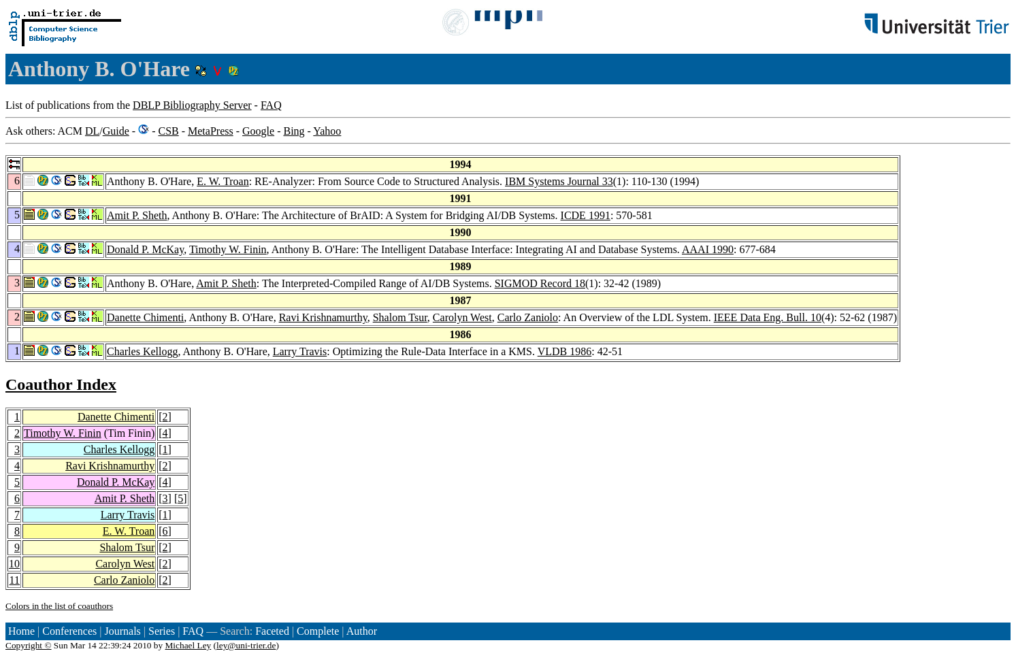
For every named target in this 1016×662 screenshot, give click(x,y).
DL (92, 131)
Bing (293, 131)
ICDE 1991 (585, 215)
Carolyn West (462, 317)
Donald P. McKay (145, 249)
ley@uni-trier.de (246, 645)
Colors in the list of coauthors (59, 606)
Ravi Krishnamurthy (323, 317)
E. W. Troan (222, 181)
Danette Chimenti (145, 317)
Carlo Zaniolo (527, 317)
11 (15, 580)
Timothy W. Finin (228, 249)
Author (361, 631)
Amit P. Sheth (137, 215)
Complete (318, 631)
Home (21, 631)
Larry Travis (300, 351)
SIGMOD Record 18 (540, 283)
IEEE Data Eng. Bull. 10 (767, 317)
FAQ (271, 105)
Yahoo (327, 131)
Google (258, 131)
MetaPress (210, 131)
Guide (116, 131)
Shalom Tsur (400, 317)
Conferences (69, 631)
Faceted (272, 631)
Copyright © (28, 645)
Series (161, 631)
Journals (122, 631)
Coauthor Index (60, 384)
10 (14, 563)
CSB (168, 131)
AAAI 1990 (708, 249)
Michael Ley (188, 645)
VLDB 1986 (565, 351)
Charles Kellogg (142, 351)
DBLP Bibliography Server (192, 105)
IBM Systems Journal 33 (559, 181)
